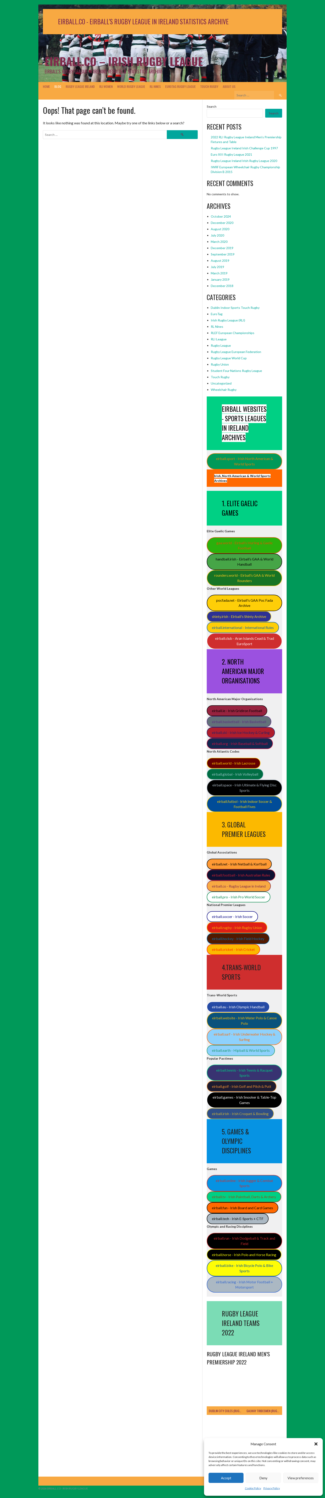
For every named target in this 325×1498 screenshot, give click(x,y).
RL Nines (217, 326)
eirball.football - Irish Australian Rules (241, 875)
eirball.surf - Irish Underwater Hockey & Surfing (244, 1037)
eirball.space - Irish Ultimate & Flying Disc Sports (244, 787)
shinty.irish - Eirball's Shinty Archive (239, 616)
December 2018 (222, 286)
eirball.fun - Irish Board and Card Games (242, 1208)
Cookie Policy (253, 1488)
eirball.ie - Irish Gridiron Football (237, 710)
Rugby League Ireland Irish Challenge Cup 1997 (244, 148)
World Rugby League (131, 86)
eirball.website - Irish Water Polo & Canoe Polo (244, 1020)
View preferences (301, 1478)
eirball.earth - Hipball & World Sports (241, 1050)
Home (46, 86)
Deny (263, 1478)
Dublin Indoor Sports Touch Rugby (235, 308)
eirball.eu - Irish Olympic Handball (238, 1007)
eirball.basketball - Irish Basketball (239, 721)
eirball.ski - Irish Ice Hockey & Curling (241, 732)
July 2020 (217, 235)
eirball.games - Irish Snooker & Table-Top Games (244, 1100)
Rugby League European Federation (236, 352)
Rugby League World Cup (229, 358)
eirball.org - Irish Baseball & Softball (240, 743)
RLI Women (106, 86)
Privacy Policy (271, 1488)
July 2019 (217, 267)
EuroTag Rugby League (180, 86)
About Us (229, 86)
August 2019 (220, 260)
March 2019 (219, 273)
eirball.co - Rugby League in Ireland (239, 886)
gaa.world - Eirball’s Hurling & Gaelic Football (244, 545)
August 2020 (220, 229)
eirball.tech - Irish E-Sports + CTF (237, 1218)
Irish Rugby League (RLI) (228, 320)
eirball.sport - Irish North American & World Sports (244, 461)
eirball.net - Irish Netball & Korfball (239, 864)
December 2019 (222, 248)
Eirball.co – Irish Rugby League (124, 61)
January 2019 (220, 279)
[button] (316, 1444)
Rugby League (221, 345)
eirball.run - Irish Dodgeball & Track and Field (244, 1241)
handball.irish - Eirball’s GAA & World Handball (244, 562)
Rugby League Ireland (80, 86)
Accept (226, 1478)
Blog (57, 86)
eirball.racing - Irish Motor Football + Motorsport (244, 1284)
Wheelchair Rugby (224, 390)
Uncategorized (221, 383)
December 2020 (222, 223)
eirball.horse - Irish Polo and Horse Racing (244, 1254)
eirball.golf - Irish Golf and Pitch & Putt (241, 1086)
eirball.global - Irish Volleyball (235, 774)
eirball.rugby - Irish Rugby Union (237, 927)
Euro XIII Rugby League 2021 (231, 154)
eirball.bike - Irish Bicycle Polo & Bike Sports (244, 1268)
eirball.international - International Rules (243, 627)
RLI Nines (155, 86)
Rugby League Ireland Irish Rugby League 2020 (244, 161)
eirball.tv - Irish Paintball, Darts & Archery (244, 1197)
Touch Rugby (209, 86)
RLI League (219, 339)
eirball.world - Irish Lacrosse (233, 763)
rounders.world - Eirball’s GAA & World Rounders (244, 578)
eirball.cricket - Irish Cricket (233, 949)
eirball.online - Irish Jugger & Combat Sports (244, 1183)
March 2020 (219, 242)
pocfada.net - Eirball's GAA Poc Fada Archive (244, 603)
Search (211, 106)
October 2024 (221, 216)
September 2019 (222, 254)
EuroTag (217, 314)
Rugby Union (220, 364)
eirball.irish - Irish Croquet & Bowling (240, 1113)
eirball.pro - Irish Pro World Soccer (238, 897)
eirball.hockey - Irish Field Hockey (238, 938)
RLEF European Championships (232, 333)
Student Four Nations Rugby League (236, 371)
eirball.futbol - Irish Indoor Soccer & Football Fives (244, 804)
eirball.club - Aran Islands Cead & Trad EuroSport (244, 641)
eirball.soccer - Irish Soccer (232, 916)
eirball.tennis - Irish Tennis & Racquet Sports (244, 1073)
